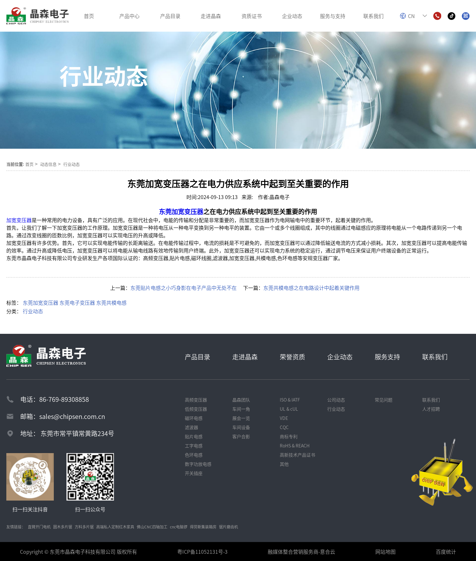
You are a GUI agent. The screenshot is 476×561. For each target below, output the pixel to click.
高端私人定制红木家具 (115, 526)
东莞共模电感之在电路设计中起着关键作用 (311, 287)
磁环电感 (194, 418)
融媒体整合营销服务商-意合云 (301, 551)
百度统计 (446, 551)
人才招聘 (431, 409)
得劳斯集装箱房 (203, 526)
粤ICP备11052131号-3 (202, 551)
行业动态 (71, 164)
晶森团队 (241, 399)
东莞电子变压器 (77, 302)
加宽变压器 (19, 220)
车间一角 (241, 409)
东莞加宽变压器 (40, 302)
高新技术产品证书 (297, 455)
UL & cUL (289, 409)
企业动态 (340, 356)
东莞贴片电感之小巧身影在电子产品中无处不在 (183, 287)
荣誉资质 (292, 356)
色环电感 (194, 455)
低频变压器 (196, 409)
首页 (29, 164)
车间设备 (241, 427)
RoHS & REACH (295, 445)
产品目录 (197, 356)
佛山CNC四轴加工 (152, 526)
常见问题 (383, 399)
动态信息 (48, 164)
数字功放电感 (198, 464)
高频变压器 (196, 399)
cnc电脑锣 (178, 526)
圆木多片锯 (62, 526)
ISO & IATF (290, 399)
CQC (284, 427)
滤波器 (191, 427)
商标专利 (289, 436)
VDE (284, 418)
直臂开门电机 (39, 526)
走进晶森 (245, 356)
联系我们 (435, 356)
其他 (284, 464)
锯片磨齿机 (228, 526)
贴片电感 (194, 436)
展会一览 (241, 418)
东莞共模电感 (111, 302)
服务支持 (387, 356)
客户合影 (241, 436)
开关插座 (194, 473)
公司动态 (336, 399)
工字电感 (194, 445)
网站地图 (385, 551)
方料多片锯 (84, 526)
